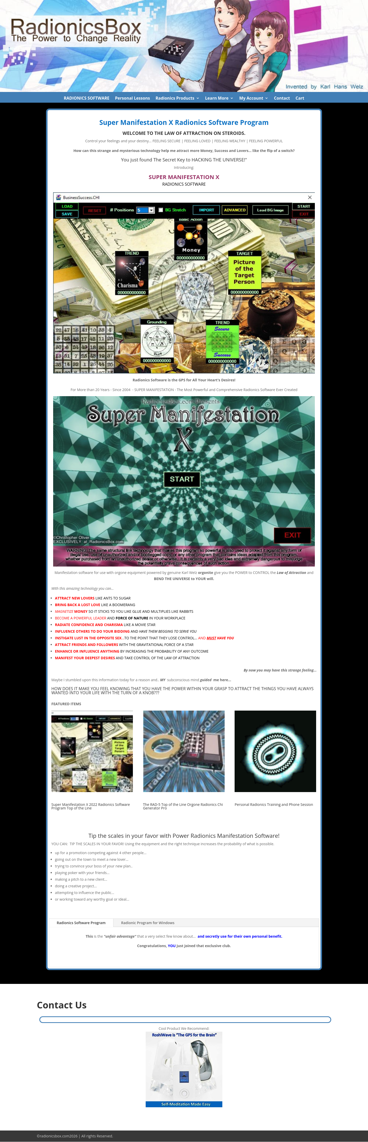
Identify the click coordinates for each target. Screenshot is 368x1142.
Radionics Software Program (81, 922)
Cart (299, 98)
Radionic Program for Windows (148, 922)
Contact (282, 98)
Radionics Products (175, 98)
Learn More (217, 98)
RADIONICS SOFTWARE (86, 98)
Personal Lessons (132, 98)
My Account (251, 98)
